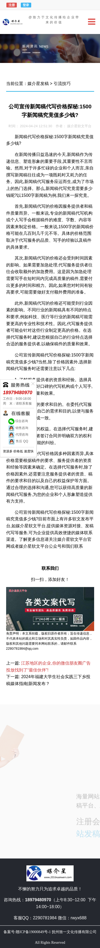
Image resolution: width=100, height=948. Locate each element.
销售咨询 (18, 428)
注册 (12, 5)
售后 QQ (18, 441)
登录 (26, 5)
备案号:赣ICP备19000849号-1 (27, 932)
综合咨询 (18, 421)
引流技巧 (62, 83)
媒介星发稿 (38, 83)
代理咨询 (18, 434)
